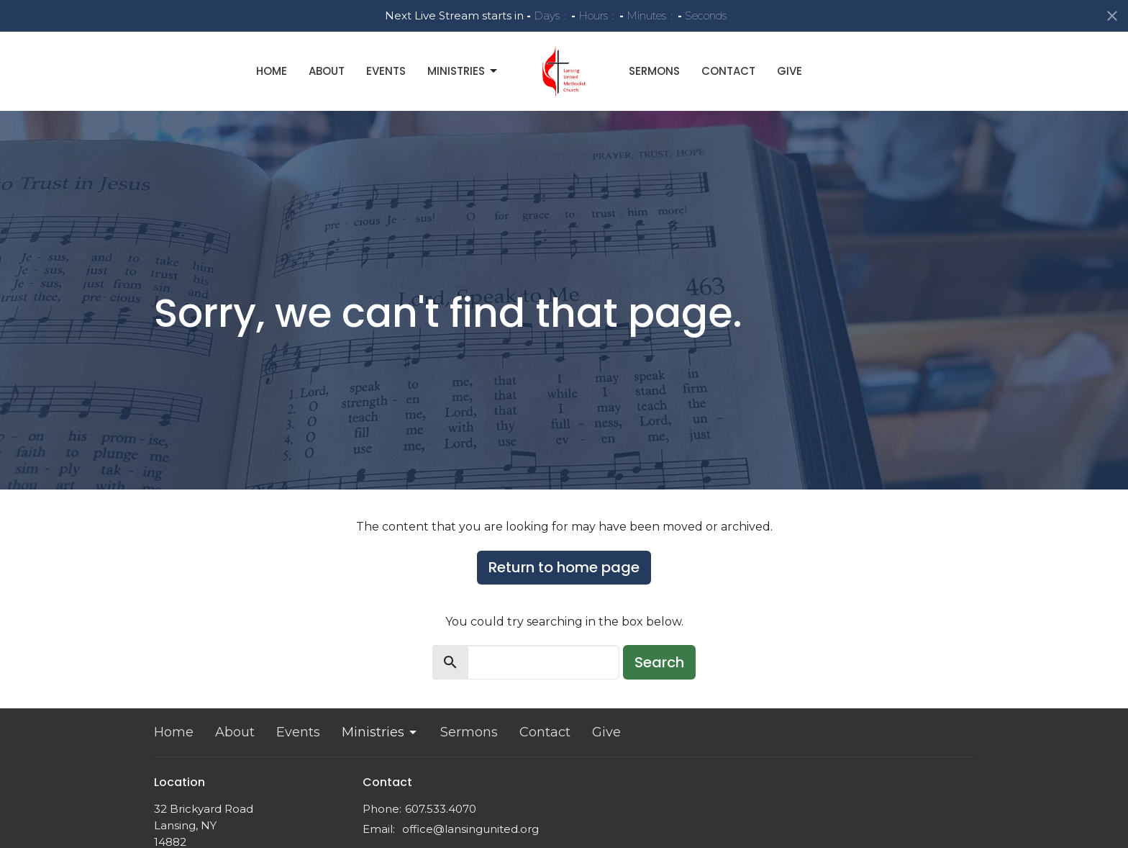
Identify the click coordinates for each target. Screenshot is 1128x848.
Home (271, 70)
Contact (728, 70)
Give (789, 70)
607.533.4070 (440, 809)
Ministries (463, 70)
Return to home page (564, 567)
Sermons (654, 70)
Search (659, 662)
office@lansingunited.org (470, 829)
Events (386, 70)
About (327, 70)
